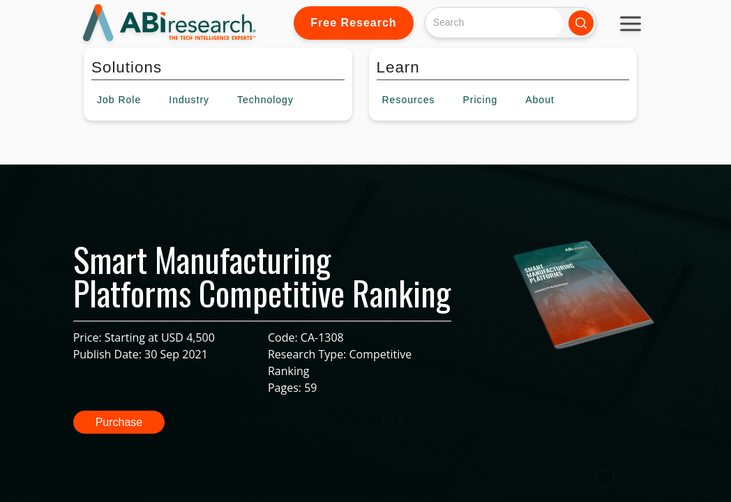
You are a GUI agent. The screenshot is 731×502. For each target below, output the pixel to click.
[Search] (494, 23)
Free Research (353, 23)
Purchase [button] (119, 422)
